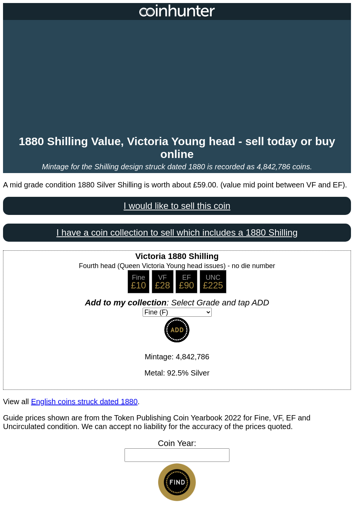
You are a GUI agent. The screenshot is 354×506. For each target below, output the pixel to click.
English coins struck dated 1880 (84, 401)
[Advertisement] (177, 78)
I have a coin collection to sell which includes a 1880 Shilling (176, 232)
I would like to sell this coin (177, 206)
